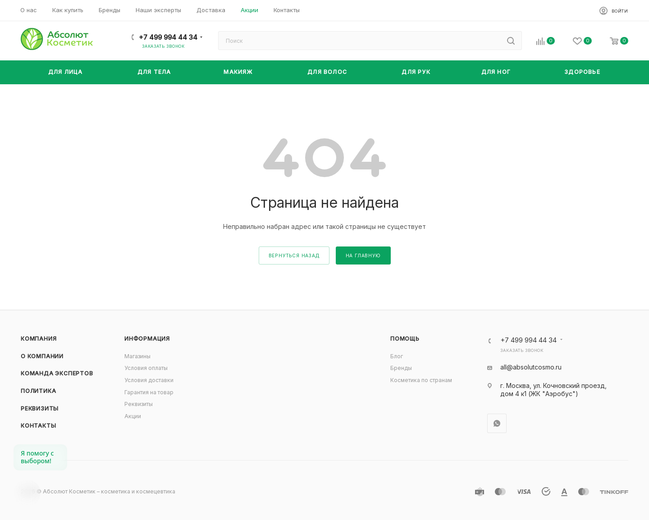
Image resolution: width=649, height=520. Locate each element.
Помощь (405, 338)
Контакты (38, 425)
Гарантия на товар (149, 392)
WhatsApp (497, 423)
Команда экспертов (57, 373)
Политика (38, 391)
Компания (38, 338)
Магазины (137, 356)
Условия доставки (149, 380)
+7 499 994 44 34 (168, 37)
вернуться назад (294, 255)
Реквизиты (40, 408)
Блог (396, 356)
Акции (132, 416)
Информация (147, 338)
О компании (42, 356)
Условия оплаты (146, 368)
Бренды (401, 368)
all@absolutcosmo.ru (531, 367)
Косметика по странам (421, 380)
